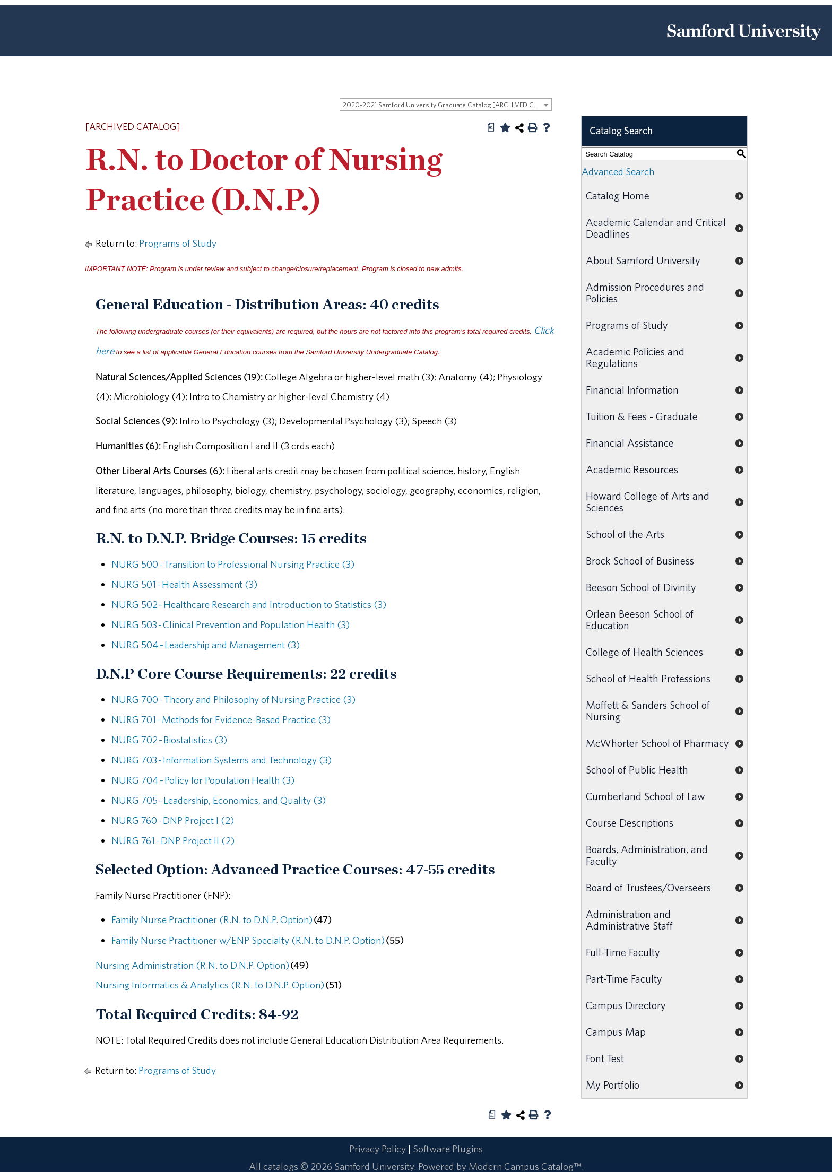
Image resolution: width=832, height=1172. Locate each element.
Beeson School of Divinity (641, 587)
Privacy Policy (377, 1148)
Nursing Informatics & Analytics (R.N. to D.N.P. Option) (210, 985)
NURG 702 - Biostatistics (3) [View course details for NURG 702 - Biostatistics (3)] (169, 739)
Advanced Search (618, 171)
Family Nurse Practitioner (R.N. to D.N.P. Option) (212, 919)
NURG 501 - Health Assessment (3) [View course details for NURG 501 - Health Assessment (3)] (184, 584)
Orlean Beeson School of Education (640, 619)
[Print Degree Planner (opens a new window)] (491, 127)
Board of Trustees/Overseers (648, 887)
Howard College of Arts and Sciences (647, 502)
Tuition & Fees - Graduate (642, 416)
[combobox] (446, 104)
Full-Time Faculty (623, 952)
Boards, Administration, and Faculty (647, 855)
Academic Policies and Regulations (635, 357)
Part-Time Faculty (624, 979)
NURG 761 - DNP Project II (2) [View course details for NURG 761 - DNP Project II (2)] (173, 840)
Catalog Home (617, 195)
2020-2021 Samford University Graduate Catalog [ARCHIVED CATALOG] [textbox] (447, 105)
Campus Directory (626, 1005)
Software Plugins (448, 1148)
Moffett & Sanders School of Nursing (648, 711)
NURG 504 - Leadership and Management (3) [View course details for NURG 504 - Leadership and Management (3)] (205, 644)
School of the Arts (625, 534)
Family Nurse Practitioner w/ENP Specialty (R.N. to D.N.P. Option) (248, 940)
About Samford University (643, 260)
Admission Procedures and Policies (645, 293)
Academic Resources (632, 469)
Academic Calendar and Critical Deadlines (656, 228)
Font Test (605, 1058)
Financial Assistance (630, 443)
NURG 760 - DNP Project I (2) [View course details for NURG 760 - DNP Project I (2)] (172, 820)
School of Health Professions (648, 678)
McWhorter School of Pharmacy (657, 743)
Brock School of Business (640, 560)
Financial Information (632, 390)
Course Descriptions (629, 823)
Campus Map (616, 1032)
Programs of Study (177, 243)
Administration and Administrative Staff (629, 920)
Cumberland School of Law (645, 796)
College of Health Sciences (644, 652)
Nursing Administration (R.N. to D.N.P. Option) (192, 965)
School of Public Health (637, 769)
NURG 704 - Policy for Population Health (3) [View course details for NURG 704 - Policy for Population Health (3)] (202, 780)
